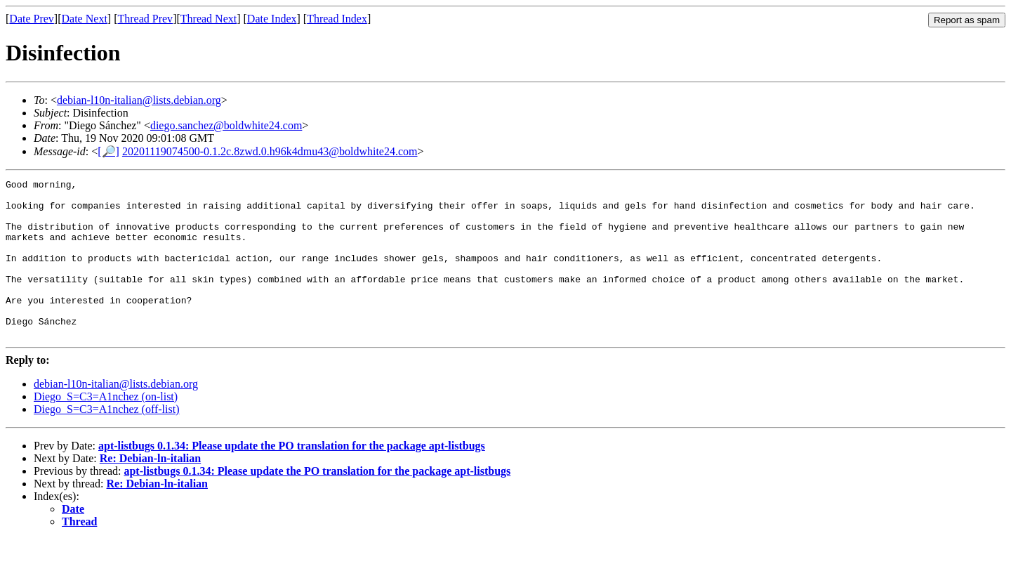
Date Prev (31, 19)
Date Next (84, 19)
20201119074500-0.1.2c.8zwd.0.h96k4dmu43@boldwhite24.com (270, 151)
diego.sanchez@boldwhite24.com (226, 125)
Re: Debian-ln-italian (150, 490)
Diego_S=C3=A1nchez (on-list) (106, 428)
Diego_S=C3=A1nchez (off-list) (107, 441)
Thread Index (337, 19)
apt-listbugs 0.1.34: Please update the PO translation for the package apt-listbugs (291, 477)
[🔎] (108, 151)
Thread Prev (145, 19)
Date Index (272, 19)
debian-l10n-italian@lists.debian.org (139, 100)
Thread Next (208, 19)
